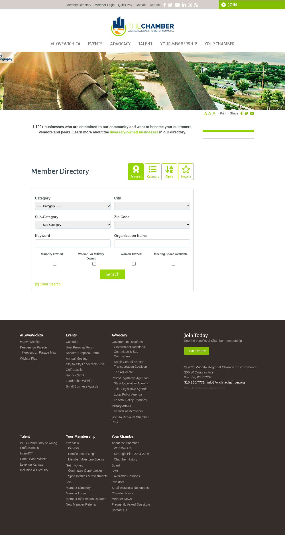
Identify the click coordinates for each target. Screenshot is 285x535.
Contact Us (119, 510)
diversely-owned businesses (134, 132)
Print (223, 113)
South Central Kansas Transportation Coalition (130, 364)
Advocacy (120, 44)
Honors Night (75, 375)
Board (116, 465)
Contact (141, 5)
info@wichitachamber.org (226, 382)
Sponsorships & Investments (88, 476)
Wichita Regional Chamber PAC (130, 419)
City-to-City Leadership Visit (85, 364)
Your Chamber (219, 44)
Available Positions (127, 476)
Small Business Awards (82, 386)
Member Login (105, 5)
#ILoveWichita (65, 44)
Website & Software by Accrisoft (204, 388)
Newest (186, 171)
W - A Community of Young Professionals (38, 445)
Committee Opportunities (85, 470)
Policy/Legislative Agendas (130, 378)
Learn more (196, 351)
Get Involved (74, 465)
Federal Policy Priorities (130, 400)
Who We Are (122, 448)
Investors (118, 482)
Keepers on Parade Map (39, 352)
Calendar (72, 342)
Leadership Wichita (79, 381)
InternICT (26, 453)
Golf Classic (74, 369)
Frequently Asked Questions (131, 504)
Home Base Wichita (33, 459)
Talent (145, 44)
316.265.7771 (194, 382)
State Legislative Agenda (131, 383)
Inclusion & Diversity (34, 470)
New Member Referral (81, 504)
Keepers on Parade (33, 347)
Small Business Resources (130, 487)
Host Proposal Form (80, 347)
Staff (115, 471)
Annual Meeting (77, 358)
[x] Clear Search (48, 284)
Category (153, 171)
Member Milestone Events (86, 459)
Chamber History (125, 459)
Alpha (169, 171)
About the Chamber (125, 443)
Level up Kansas (31, 464)
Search (155, 5)
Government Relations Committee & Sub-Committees (129, 351)
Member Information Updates (86, 499)
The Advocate (123, 372)
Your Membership (178, 44)
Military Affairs (121, 406)
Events (95, 44)
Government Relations (127, 342)
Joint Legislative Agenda (130, 389)
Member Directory (79, 5)
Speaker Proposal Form (82, 353)
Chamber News (122, 493)
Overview (72, 443)
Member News (122, 499)
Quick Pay (125, 5)
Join (69, 482)
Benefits (73, 448)
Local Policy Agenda (128, 394)
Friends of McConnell (128, 411)
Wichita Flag (28, 358)
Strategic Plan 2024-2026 (131, 454)
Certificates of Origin (82, 454)
